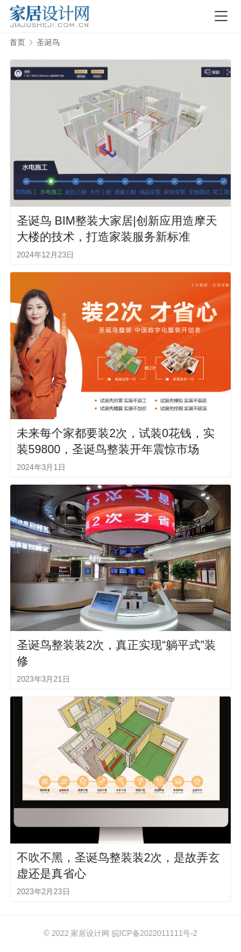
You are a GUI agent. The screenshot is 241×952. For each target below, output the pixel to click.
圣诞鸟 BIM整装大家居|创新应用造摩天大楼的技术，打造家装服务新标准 (117, 228)
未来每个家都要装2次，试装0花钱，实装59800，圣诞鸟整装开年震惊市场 (116, 441)
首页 (17, 42)
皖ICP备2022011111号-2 (154, 933)
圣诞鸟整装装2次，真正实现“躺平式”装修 (116, 653)
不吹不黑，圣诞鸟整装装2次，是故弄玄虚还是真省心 (118, 865)
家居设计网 (90, 933)
